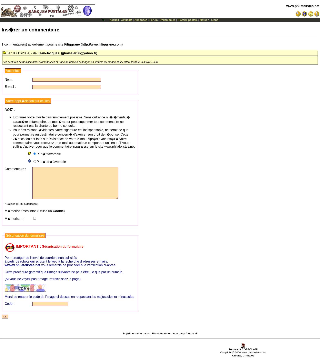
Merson (204, 19)
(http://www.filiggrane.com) (93, 44)
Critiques (248, 361)
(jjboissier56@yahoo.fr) (79, 53)
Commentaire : (15, 169)
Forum (153, 19)
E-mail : (10, 86)
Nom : (9, 79)
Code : (9, 310)
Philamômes (168, 19)
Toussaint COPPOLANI (243, 354)
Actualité (126, 19)
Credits (236, 361)
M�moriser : (14, 225)
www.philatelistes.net (302, 6)
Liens (214, 19)
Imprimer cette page (136, 339)
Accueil (114, 19)
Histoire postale (188, 19)
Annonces (140, 19)
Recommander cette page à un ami (174, 339)
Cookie (58, 217)
